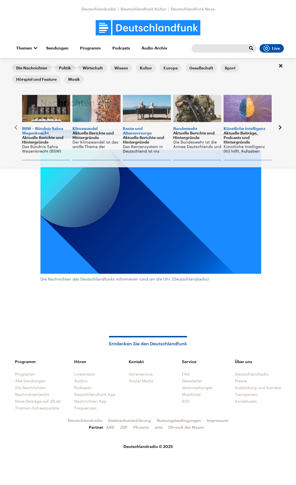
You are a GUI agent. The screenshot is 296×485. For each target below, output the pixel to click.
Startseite (21, 66)
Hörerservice (141, 374)
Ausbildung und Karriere (258, 387)
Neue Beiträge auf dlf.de (38, 401)
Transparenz (246, 394)
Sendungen (57, 48)
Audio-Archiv (154, 48)
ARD (110, 427)
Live (271, 48)
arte (158, 427)
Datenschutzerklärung (129, 420)
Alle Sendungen (30, 380)
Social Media (141, 380)
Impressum (217, 420)
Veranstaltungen (197, 387)
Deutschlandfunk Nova (193, 9)
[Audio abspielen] (60, 134)
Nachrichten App (90, 401)
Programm (90, 48)
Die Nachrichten (50, 66)
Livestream (84, 374)
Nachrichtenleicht (32, 394)
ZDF (124, 427)
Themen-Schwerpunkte (37, 408)
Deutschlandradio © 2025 (148, 446)
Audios (80, 380)
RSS (186, 401)
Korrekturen (246, 401)
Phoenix (141, 427)
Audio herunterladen (112, 134)
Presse (241, 380)
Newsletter (192, 380)
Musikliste (191, 394)
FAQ (186, 374)
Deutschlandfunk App (94, 394)
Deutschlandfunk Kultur (143, 9)
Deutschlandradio (98, 9)
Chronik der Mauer (186, 427)
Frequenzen (85, 408)
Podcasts (121, 48)
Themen (24, 48)
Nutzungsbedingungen (179, 420)
